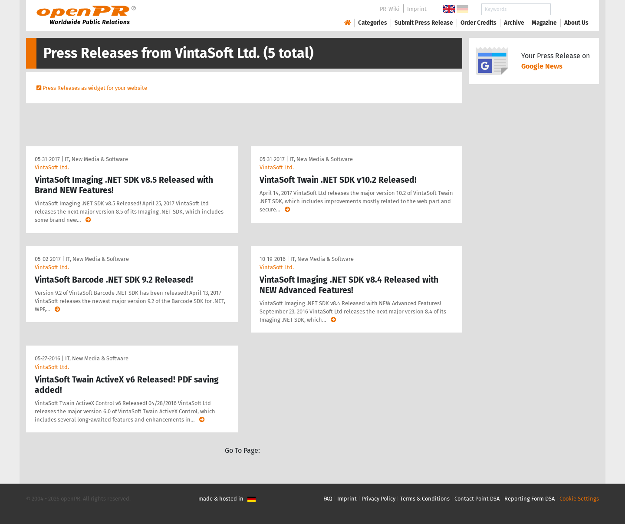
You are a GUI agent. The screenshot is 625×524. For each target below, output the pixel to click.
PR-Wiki (390, 9)
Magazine (544, 22)
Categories (372, 22)
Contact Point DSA (477, 498)
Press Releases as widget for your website (95, 88)
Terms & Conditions (425, 498)
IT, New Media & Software (96, 159)
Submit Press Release (424, 22)
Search (569, 9)
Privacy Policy (378, 498)
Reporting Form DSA (529, 498)
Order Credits (479, 22)
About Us (576, 22)
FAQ (327, 498)
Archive (514, 22)
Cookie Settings (579, 498)
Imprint (417, 9)
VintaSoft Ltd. (52, 167)
